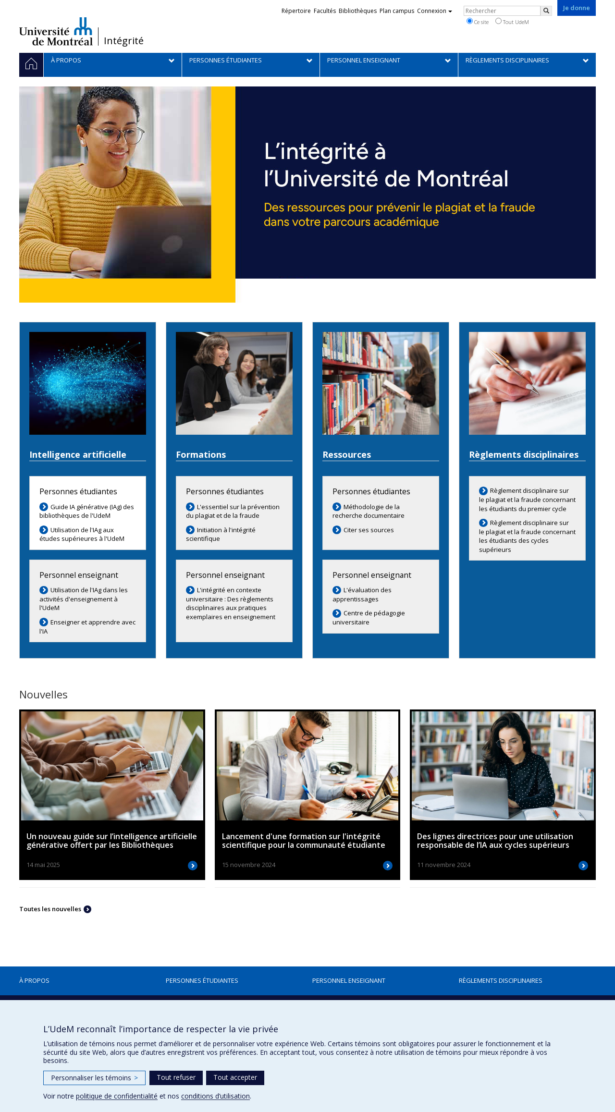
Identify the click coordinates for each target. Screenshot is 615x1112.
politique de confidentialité (117, 1095)
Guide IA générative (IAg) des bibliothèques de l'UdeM (86, 511)
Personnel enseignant (348, 980)
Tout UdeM (512, 21)
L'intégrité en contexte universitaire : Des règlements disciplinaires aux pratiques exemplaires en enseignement (230, 603)
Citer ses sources (369, 529)
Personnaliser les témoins (94, 1077)
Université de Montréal (56, 31)
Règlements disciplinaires (500, 980)
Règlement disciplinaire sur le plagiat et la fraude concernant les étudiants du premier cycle (527, 499)
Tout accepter (235, 1077)
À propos (34, 980)
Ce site (478, 21)
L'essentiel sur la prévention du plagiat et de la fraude (233, 511)
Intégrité (124, 41)
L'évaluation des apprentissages (362, 594)
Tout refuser (176, 1077)
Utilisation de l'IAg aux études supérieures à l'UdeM (81, 534)
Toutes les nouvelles (50, 908)
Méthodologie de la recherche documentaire (368, 511)
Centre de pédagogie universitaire (368, 617)
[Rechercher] (546, 11)
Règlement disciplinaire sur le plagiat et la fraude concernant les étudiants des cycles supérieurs (527, 536)
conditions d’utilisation (215, 1095)
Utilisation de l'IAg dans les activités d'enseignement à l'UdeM (83, 599)
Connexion (434, 11)
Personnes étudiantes (202, 980)
